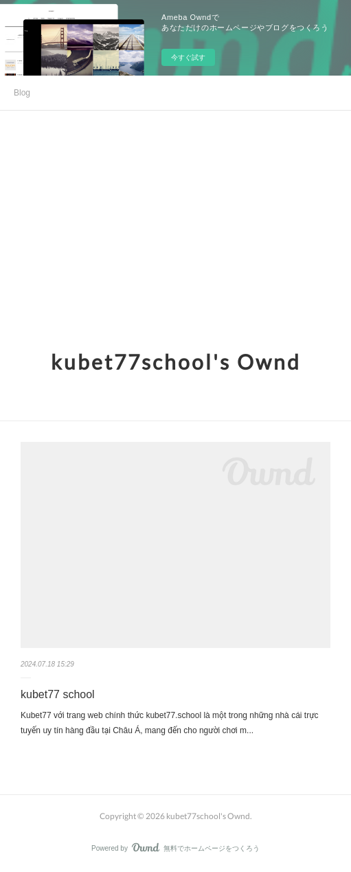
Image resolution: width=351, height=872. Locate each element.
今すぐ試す (188, 57)
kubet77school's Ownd (176, 361)
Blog (22, 93)
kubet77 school (58, 694)
